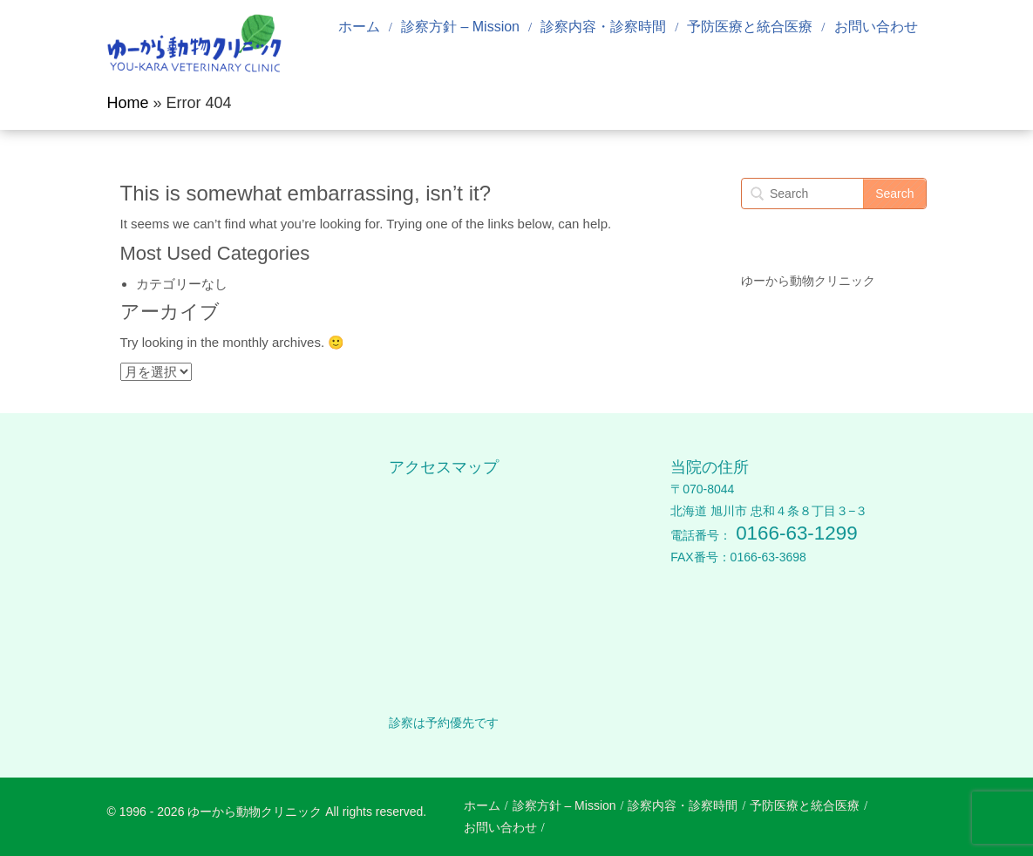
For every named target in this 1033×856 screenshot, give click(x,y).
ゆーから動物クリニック (808, 281)
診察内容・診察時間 (603, 26)
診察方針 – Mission (460, 26)
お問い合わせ (876, 26)
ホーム (359, 26)
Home (128, 103)
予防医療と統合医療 (749, 26)
